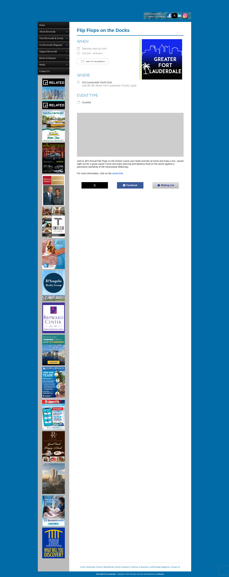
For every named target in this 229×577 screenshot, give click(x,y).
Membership (109, 567)
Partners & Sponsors (140, 567)
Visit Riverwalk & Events (51, 38)
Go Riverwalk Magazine (50, 45)
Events (99, 567)
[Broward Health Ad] (53, 511)
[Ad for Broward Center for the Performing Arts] (53, 318)
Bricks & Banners (47, 58)
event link (117, 173)
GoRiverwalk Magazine (159, 567)
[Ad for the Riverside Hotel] (53, 446)
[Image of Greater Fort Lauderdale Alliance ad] (53, 350)
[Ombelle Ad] (53, 479)
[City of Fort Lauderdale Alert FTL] (53, 414)
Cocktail (86, 102)
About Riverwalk (47, 31)
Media (42, 64)
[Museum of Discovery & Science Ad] (53, 543)
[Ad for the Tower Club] (53, 222)
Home (42, 25)
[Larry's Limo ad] (53, 158)
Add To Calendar (92, 61)
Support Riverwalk (48, 51)
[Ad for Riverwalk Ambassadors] (53, 382)
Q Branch (160, 574)
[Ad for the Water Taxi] (53, 126)
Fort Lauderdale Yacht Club (97, 82)
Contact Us (44, 71)
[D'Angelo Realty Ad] (53, 286)
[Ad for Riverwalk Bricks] (53, 254)
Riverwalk (91, 567)
